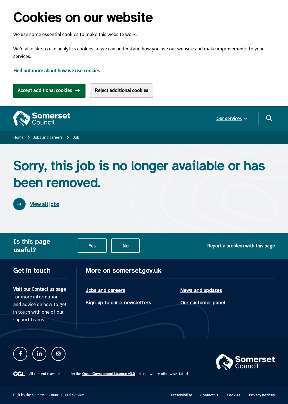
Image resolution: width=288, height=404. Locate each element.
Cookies (233, 395)
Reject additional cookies (121, 90)
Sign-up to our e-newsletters (118, 303)
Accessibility (181, 395)
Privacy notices (262, 395)
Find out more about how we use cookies (56, 70)
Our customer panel (202, 303)
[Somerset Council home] (41, 118)
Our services (229, 118)
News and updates (201, 290)
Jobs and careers (105, 290)
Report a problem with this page (241, 245)
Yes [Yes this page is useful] (92, 245)
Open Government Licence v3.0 (108, 373)
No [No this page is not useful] (125, 245)
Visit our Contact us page (39, 289)
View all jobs (36, 204)
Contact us (209, 395)
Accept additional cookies (45, 90)
